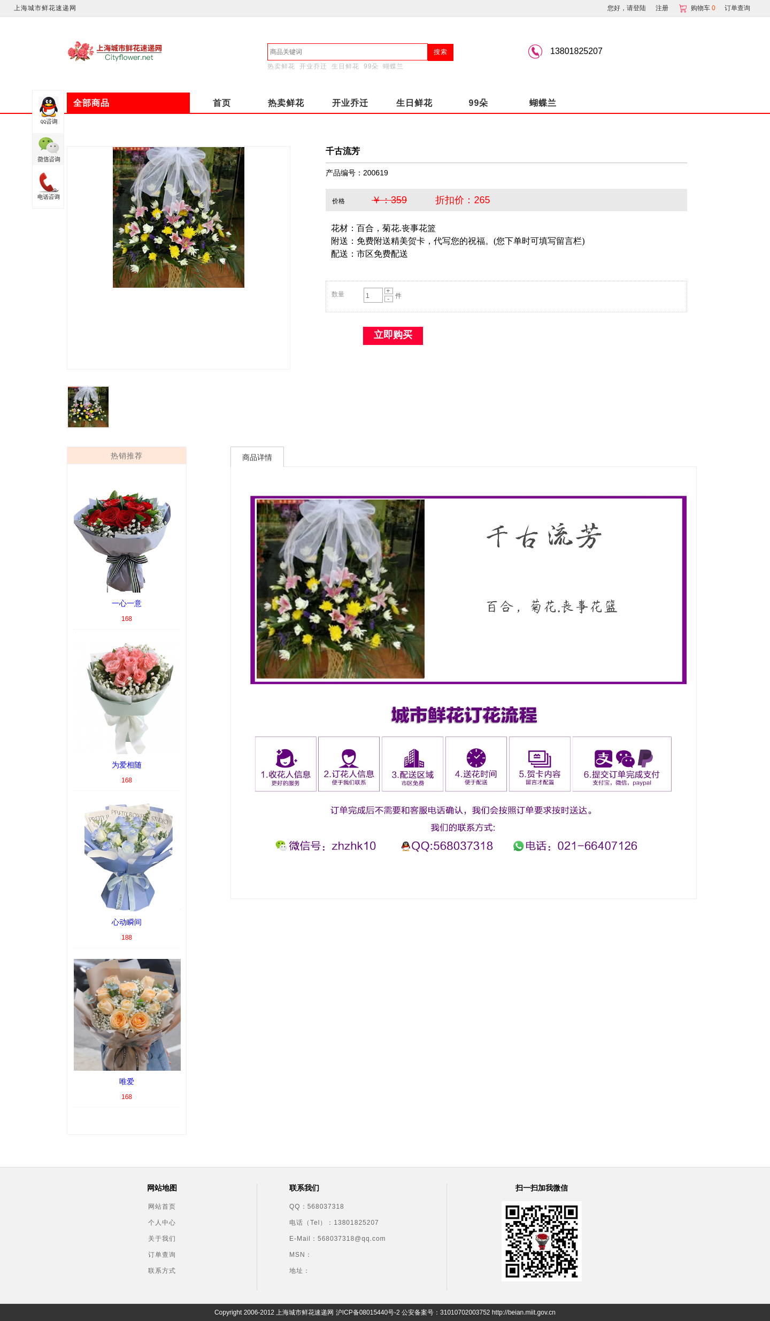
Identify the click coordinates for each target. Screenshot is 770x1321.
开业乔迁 (313, 66)
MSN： (300, 1254)
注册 (662, 8)
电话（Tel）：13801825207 (334, 1222)
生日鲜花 (345, 66)
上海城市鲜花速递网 (45, 8)
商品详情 (257, 457)
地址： (299, 1270)
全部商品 (91, 102)
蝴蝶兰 (393, 66)
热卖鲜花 (281, 66)
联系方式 (162, 1270)
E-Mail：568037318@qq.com (337, 1238)
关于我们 (162, 1238)
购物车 (698, 8)
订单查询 (737, 8)
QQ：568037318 (316, 1206)
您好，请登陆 (626, 8)
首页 (222, 102)
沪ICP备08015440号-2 (368, 1312)
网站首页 (162, 1206)
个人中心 (162, 1222)
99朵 (371, 66)
